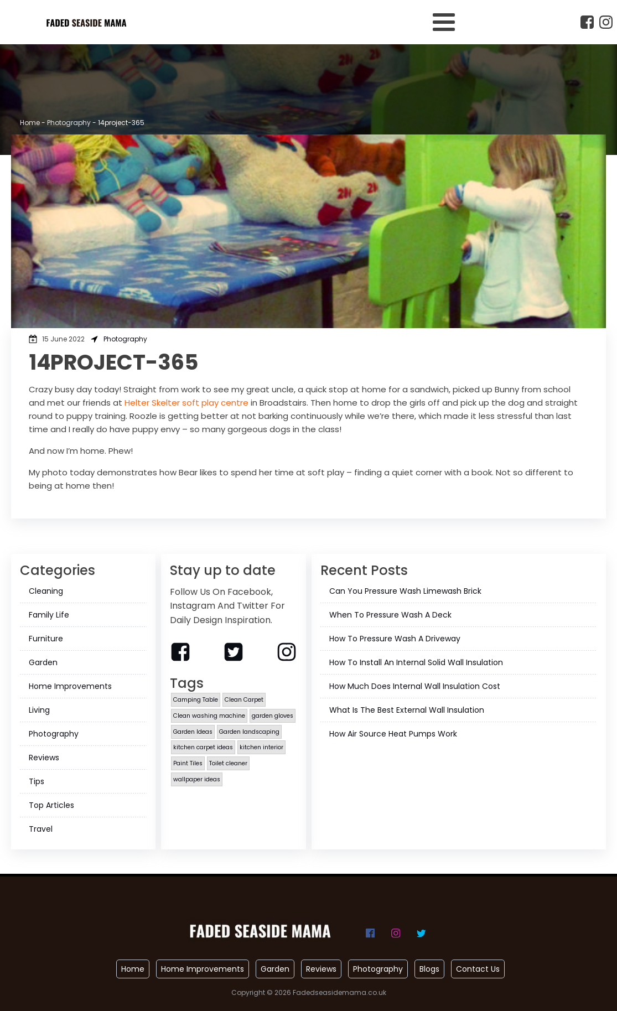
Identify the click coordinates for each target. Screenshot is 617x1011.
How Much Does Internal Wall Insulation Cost (414, 686)
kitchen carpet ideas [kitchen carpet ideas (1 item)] (203, 747)
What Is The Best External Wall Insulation (406, 710)
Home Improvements (70, 686)
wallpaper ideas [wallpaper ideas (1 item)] (196, 779)
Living (39, 710)
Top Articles (51, 805)
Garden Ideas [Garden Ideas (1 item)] (192, 732)
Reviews (44, 757)
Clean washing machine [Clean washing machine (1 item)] (209, 716)
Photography (69, 122)
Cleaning (46, 591)
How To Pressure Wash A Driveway (394, 638)
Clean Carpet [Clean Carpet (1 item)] (244, 700)
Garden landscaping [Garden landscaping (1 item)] (249, 732)
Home (30, 122)
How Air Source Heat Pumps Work (393, 733)
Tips (36, 781)
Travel (41, 828)
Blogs (429, 968)
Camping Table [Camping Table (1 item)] (195, 700)
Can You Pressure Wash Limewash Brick (405, 591)
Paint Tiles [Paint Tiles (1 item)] (188, 763)
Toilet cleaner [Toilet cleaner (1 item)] (228, 763)
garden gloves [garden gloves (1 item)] (272, 716)
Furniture (46, 638)
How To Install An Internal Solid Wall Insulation (416, 662)
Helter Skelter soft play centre (186, 402)
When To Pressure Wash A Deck (390, 614)
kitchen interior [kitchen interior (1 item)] (261, 747)
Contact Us (478, 968)
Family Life (49, 614)
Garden (43, 662)
